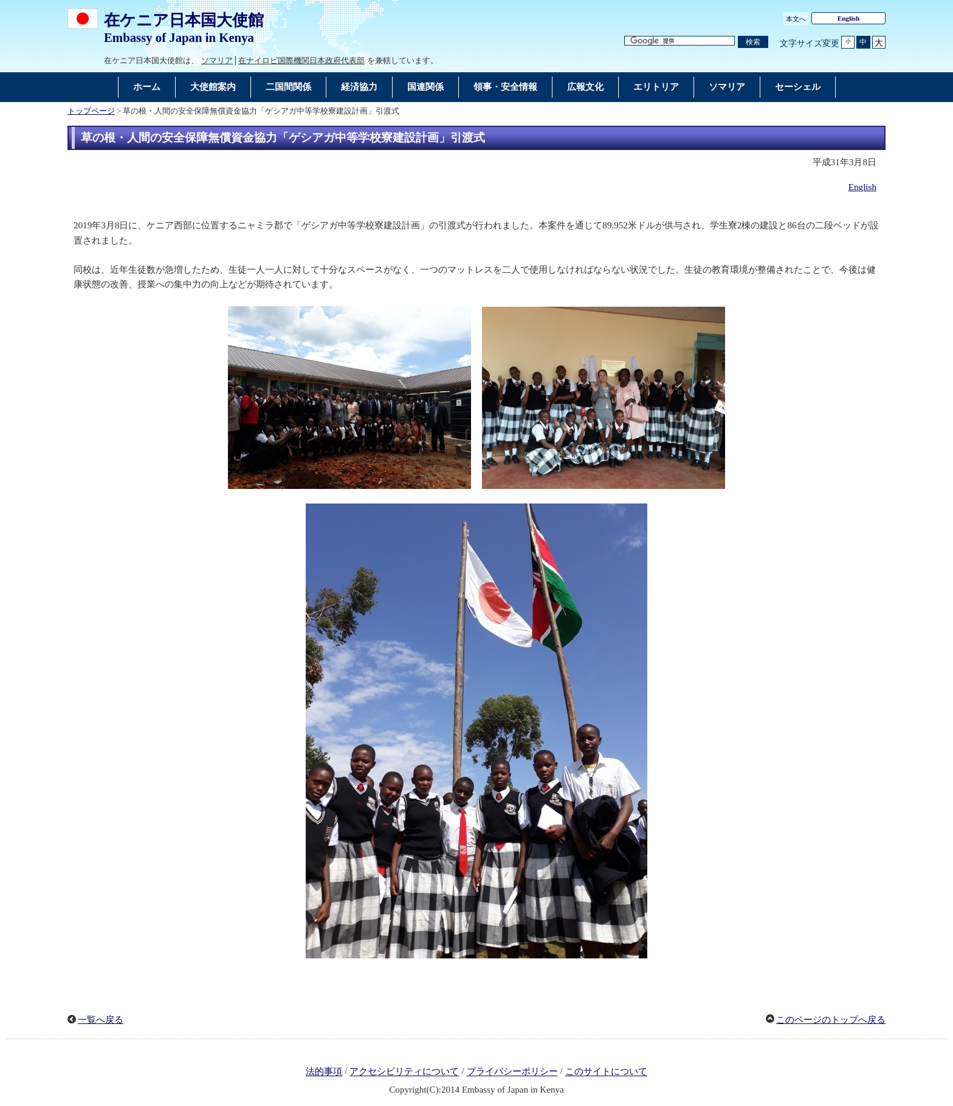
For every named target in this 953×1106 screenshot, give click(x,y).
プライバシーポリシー (512, 1072)
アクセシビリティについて (404, 1072)
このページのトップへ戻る (831, 1020)
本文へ (796, 18)
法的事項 (324, 1072)
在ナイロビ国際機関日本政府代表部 (301, 60)
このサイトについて (606, 1072)
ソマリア (217, 60)
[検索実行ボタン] (753, 42)
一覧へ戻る (100, 1020)
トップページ (91, 111)
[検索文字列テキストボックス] (679, 41)
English (849, 18)
